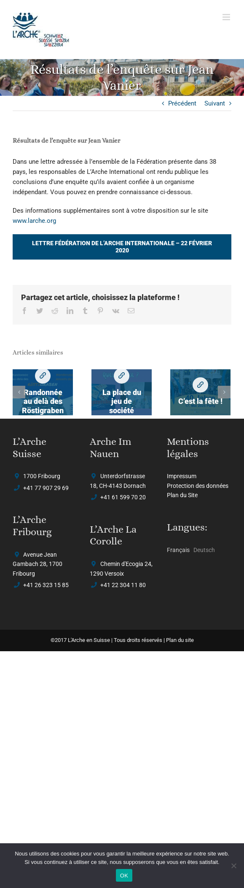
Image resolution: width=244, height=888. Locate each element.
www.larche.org (34, 221)
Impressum (181, 476)
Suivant (214, 103)
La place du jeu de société (121, 375)
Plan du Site (182, 495)
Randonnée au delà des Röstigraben (42, 375)
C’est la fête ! (200, 385)
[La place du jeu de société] (121, 392)
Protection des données (197, 485)
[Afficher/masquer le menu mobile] (227, 17)
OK (124, 875)
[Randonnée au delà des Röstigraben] (43, 392)
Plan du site (180, 640)
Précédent (182, 103)
